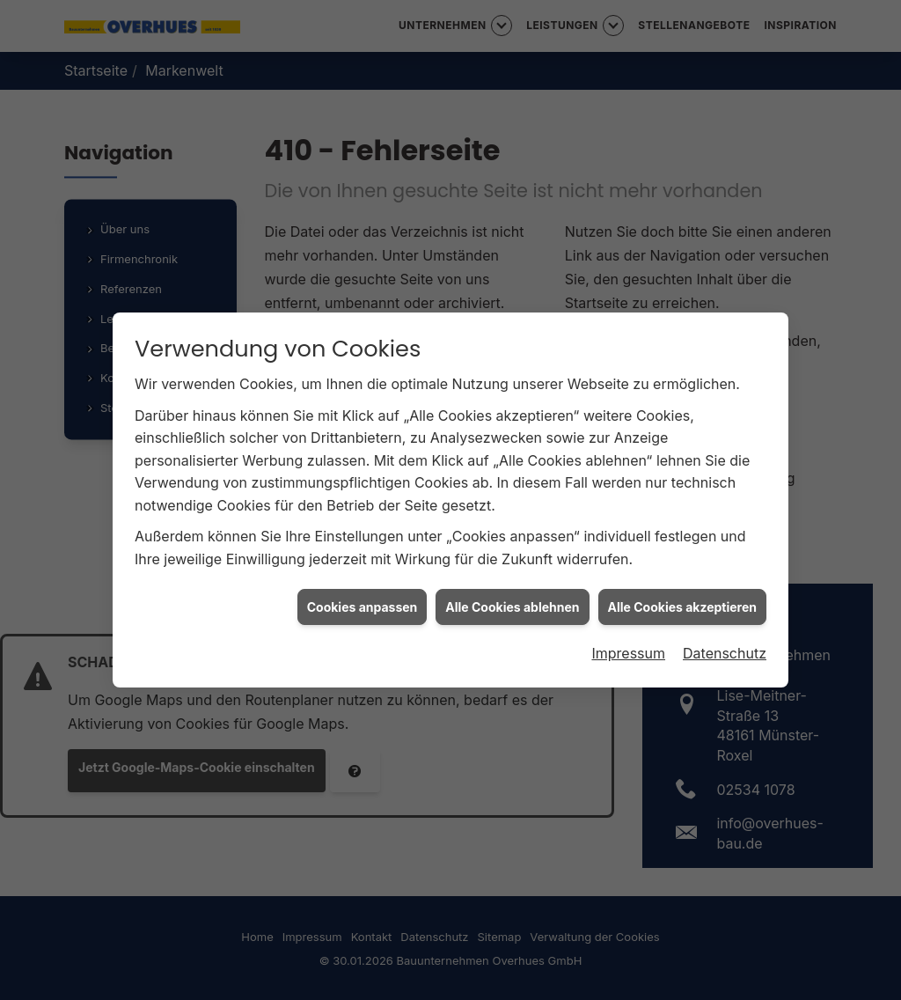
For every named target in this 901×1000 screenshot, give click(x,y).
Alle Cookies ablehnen (512, 601)
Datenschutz (724, 649)
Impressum (628, 649)
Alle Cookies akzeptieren (682, 601)
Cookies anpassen (362, 601)
